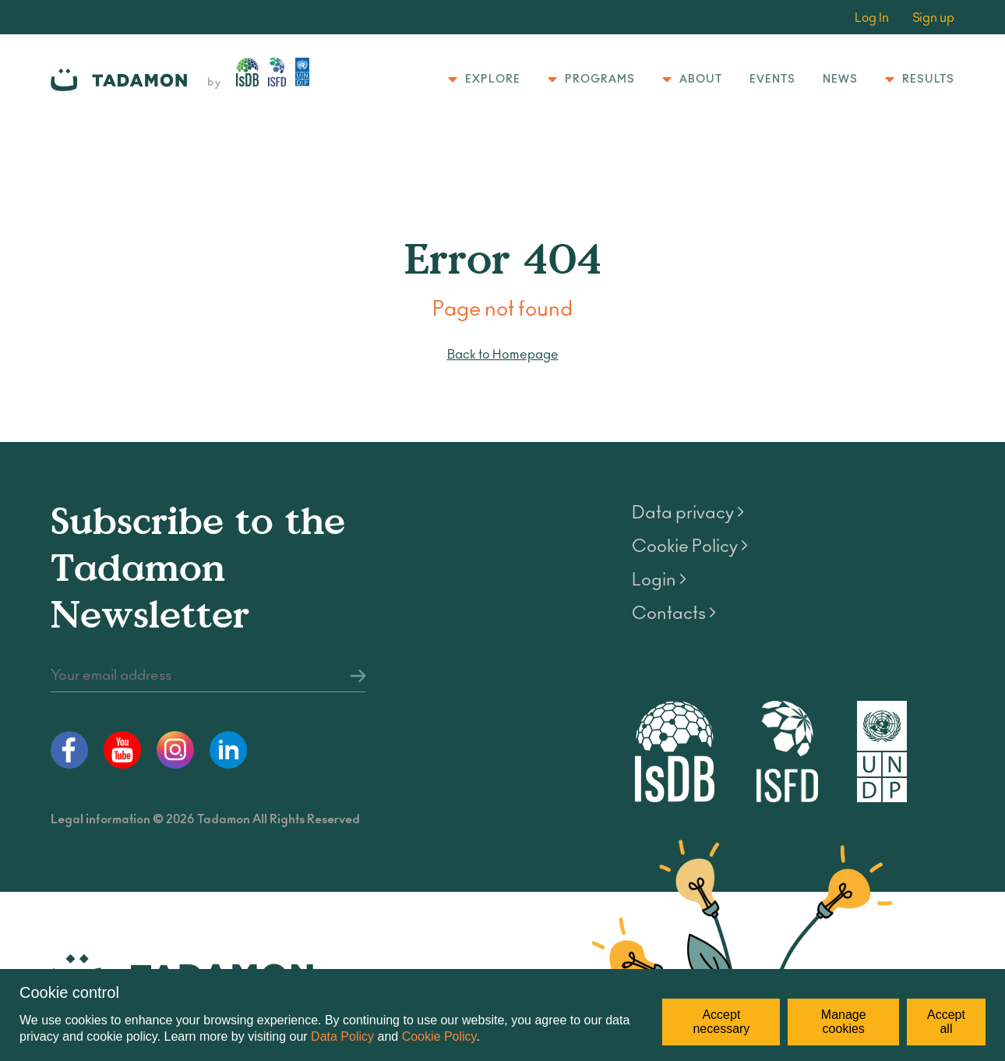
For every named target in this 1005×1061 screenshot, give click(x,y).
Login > (659, 580)
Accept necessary (721, 1021)
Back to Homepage (503, 354)
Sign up (933, 18)
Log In (872, 18)
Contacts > (674, 613)
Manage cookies (843, 1021)
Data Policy (342, 1036)
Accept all (946, 1021)
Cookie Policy (439, 1036)
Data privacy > (688, 513)
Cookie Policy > (690, 546)
